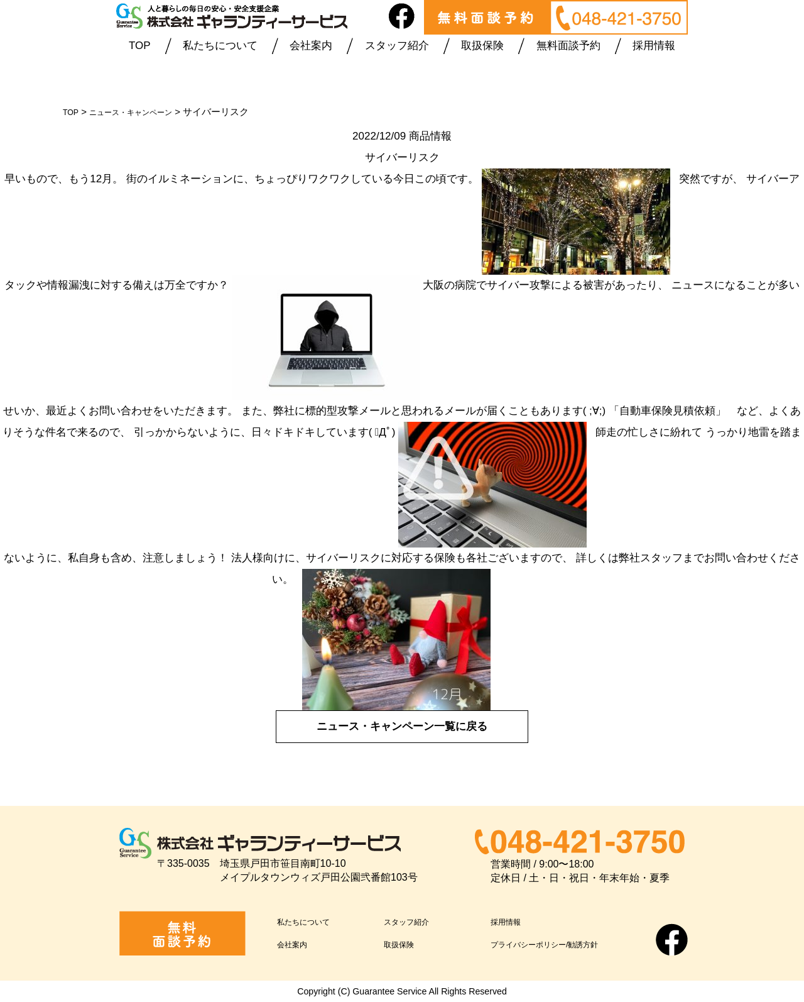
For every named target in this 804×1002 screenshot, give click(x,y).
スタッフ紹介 (397, 46)
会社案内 (311, 46)
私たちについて (220, 46)
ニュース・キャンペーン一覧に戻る (402, 726)
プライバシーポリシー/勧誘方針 (567, 943)
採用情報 (654, 46)
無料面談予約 (568, 46)
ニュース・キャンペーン (144, 111)
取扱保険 (482, 46)
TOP (140, 46)
